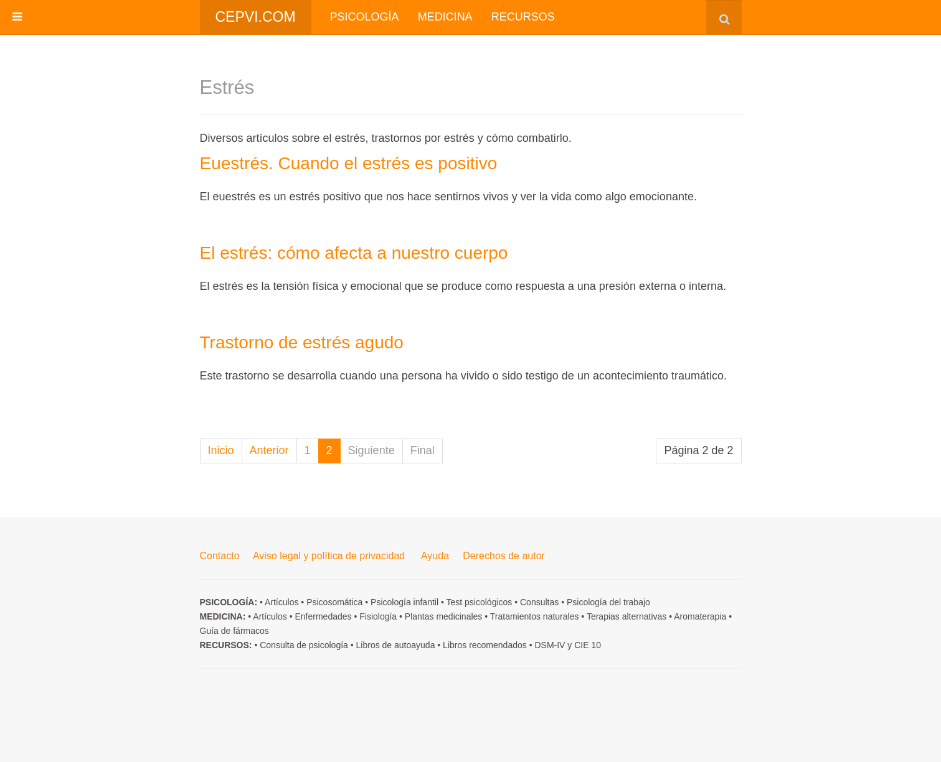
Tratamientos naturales (534, 616)
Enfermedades (323, 616)
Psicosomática (334, 602)
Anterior (269, 450)
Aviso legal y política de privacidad (329, 556)
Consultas (539, 602)
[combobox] (724, 17)
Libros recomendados (485, 645)
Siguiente (371, 450)
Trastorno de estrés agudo (302, 342)
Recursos (523, 17)
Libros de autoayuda (395, 645)
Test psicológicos (479, 602)
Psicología (364, 17)
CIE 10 (587, 645)
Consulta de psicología (304, 645)
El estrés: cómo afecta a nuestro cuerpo (354, 253)
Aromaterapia (700, 616)
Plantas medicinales (444, 616)
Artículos (281, 602)
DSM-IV (549, 645)
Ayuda (435, 556)
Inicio (221, 450)
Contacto (220, 556)
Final (422, 450)
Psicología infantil (404, 602)
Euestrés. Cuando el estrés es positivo (349, 163)
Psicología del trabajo (608, 602)
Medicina (445, 17)
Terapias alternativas (626, 616)
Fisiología (378, 616)
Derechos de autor (504, 556)
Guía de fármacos (234, 631)
